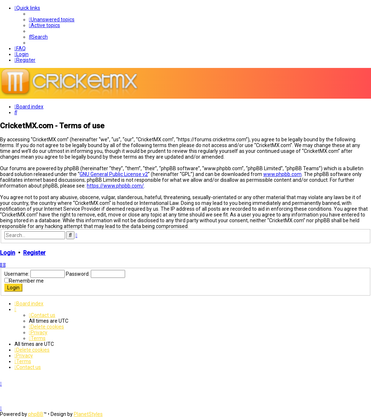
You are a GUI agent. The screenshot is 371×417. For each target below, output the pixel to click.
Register (34, 252)
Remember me (26, 280)
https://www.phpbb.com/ (115, 185)
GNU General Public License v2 (114, 174)
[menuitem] (51, 19)
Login (7, 252)
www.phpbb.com (282, 174)
